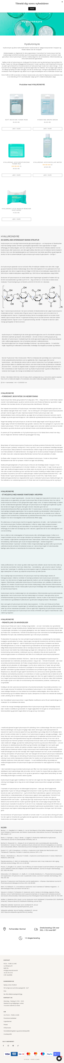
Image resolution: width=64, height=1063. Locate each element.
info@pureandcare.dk (11, 970)
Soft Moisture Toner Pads (16, 119)
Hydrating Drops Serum (47, 119)
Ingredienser (8, 1021)
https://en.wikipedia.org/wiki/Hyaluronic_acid (18, 906)
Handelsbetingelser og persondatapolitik (17, 1031)
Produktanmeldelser (10, 1018)
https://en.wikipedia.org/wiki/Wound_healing (18, 912)
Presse (6, 1024)
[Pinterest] (13, 1046)
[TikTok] (18, 1046)
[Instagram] (8, 1046)
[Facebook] (3, 1046)
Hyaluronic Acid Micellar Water (47, 162)
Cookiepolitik (8, 1034)
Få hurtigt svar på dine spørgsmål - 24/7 (16, 988)
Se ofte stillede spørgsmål (13, 994)
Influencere (7, 1027)
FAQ (5, 991)
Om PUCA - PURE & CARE (11, 1015)
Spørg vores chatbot (10, 985)
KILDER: (4, 827)
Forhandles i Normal (17, 929)
